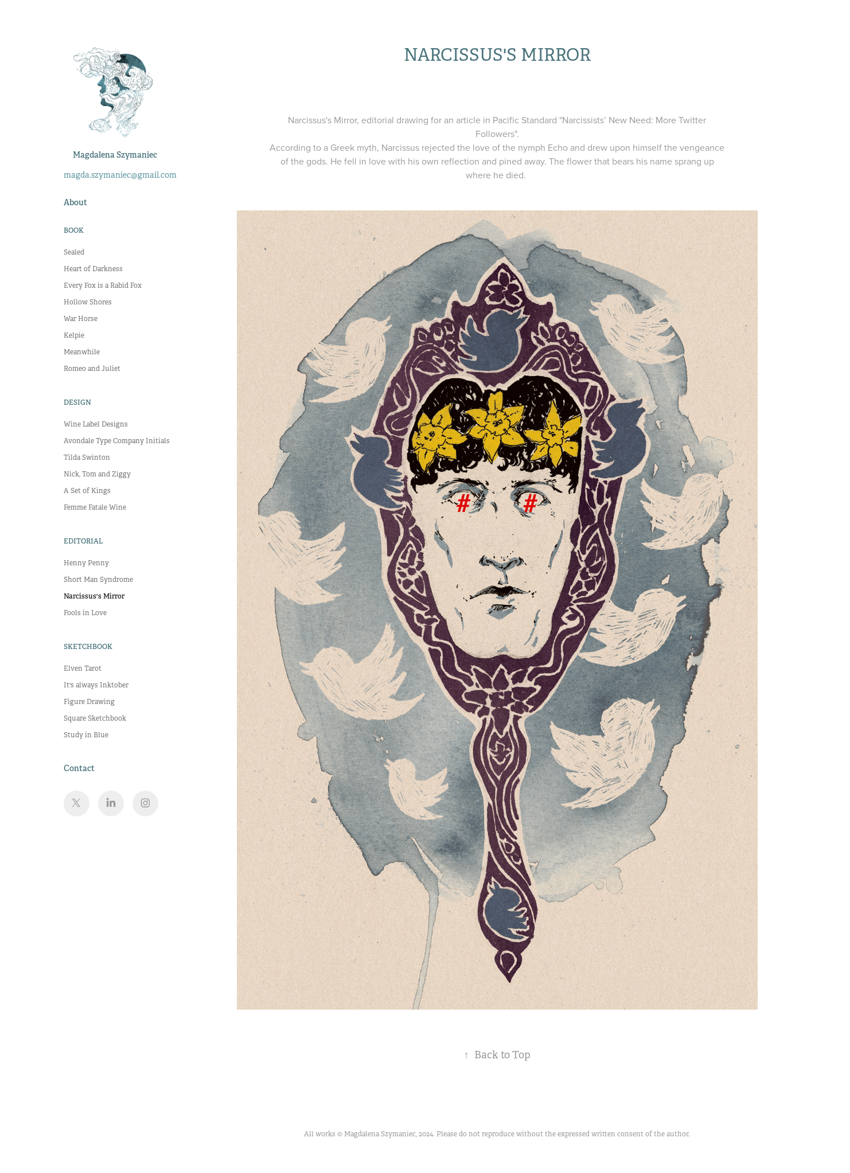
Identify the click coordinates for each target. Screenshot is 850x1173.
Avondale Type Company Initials (117, 440)
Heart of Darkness (93, 268)
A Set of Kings (87, 490)
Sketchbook (88, 646)
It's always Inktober (96, 685)
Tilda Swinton (87, 457)
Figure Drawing (89, 701)
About (75, 202)
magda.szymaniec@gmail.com (120, 175)
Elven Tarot (83, 668)
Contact (79, 768)
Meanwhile (82, 352)
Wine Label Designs (96, 424)
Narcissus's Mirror (94, 596)
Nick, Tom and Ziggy (97, 474)
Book (74, 230)
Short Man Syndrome (98, 579)
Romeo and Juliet (92, 368)
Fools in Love (85, 612)
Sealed (74, 252)
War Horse (81, 318)
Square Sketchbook (95, 718)
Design (77, 402)
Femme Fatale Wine (95, 507)
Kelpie (74, 335)
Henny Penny (86, 563)
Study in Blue (86, 735)
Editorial (83, 541)
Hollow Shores (88, 302)
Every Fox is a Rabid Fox (103, 285)
